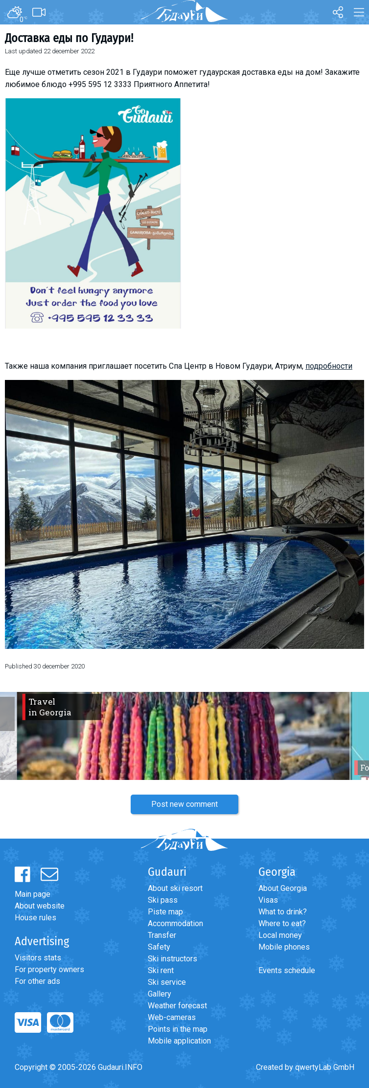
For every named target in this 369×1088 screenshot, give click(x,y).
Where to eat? (282, 923)
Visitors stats (38, 957)
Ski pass (163, 900)
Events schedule (286, 970)
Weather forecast (177, 1005)
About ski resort (175, 888)
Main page (32, 894)
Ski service (167, 982)
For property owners (49, 969)
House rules (35, 917)
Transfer (162, 935)
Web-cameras (172, 1017)
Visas (268, 900)
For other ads (37, 981)
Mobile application (179, 1040)
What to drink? (282, 911)
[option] (184, 736)
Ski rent (161, 970)
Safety (159, 947)
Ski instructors (172, 958)
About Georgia (282, 888)
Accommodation (175, 923)
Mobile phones (284, 947)
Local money (280, 935)
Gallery (159, 994)
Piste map (165, 911)
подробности (328, 366)
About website (40, 905)
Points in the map (178, 1029)
